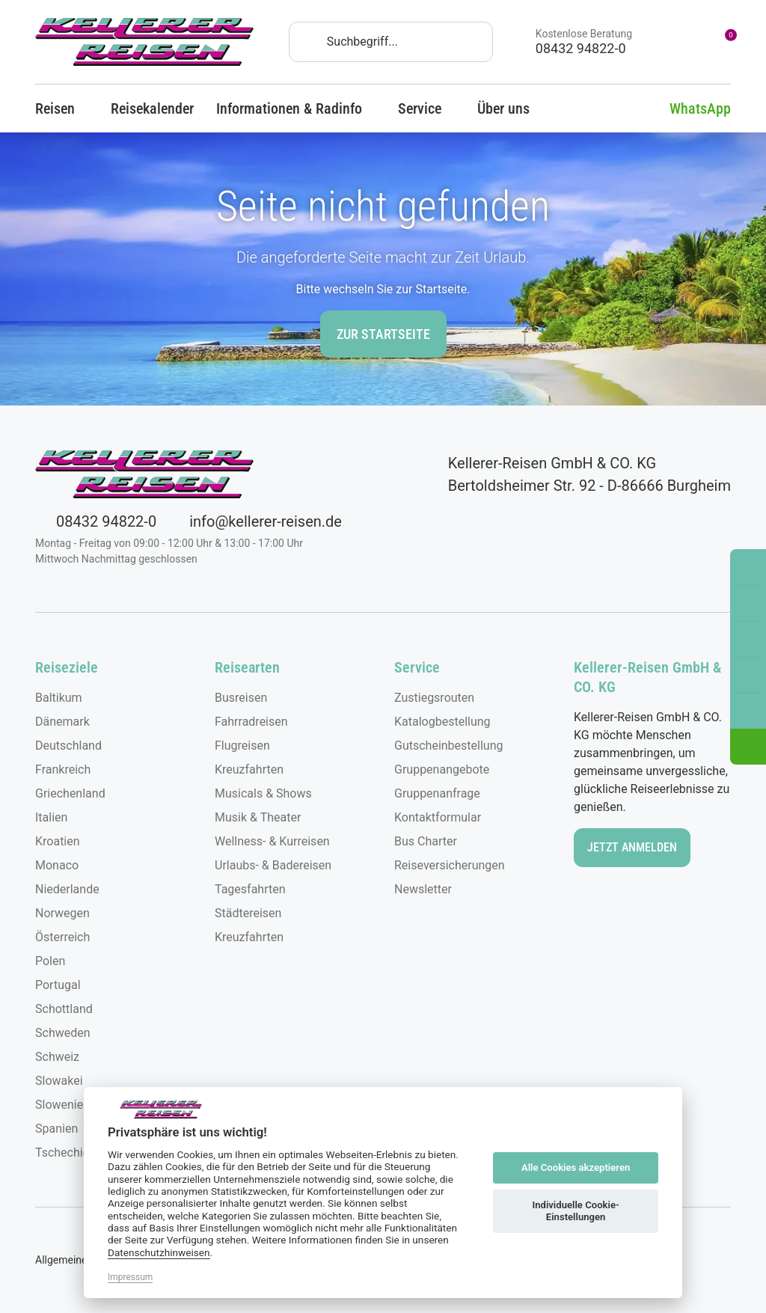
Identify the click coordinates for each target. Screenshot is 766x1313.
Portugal (58, 985)
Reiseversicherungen (449, 865)
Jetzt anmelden (632, 847)
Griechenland (70, 793)
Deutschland (68, 745)
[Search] (390, 41)
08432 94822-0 (95, 521)
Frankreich (63, 769)
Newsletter (423, 889)
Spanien (56, 1128)
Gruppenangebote (441, 769)
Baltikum (58, 698)
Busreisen (241, 698)
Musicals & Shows (263, 793)
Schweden (63, 1033)
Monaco (57, 865)
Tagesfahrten (250, 889)
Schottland (64, 1009)
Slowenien (62, 1105)
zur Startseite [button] (383, 334)
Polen (50, 961)
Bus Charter (425, 841)
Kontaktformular (437, 817)
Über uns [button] (510, 108)
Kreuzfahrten (249, 769)
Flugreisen (242, 745)
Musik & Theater (258, 817)
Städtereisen (248, 913)
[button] (748, 747)
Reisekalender (152, 108)
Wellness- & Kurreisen (272, 841)
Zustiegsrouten (434, 698)
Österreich (62, 937)
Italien (51, 817)
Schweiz (57, 1057)
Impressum (130, 1277)
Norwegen (62, 913)
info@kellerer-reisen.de (255, 521)
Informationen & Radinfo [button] (296, 108)
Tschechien (65, 1152)
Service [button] (426, 108)
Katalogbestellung (442, 721)
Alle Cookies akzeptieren (575, 1167)
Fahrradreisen (251, 721)
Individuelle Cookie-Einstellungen (575, 1210)
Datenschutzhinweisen (159, 1252)
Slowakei (59, 1081)
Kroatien (57, 841)
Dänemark (62, 721)
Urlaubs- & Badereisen (273, 865)
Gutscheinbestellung (448, 745)
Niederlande (67, 889)
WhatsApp (689, 108)
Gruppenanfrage (437, 793)
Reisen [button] (61, 108)
